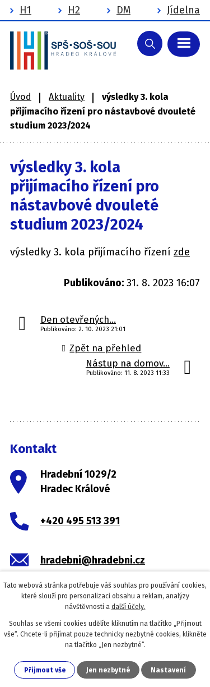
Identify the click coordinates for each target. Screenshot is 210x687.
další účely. (128, 607)
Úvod (20, 96)
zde (182, 252)
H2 (74, 10)
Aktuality (67, 96)
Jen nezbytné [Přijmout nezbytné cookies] (108, 670)
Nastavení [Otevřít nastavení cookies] (168, 670)
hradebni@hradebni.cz (92, 560)
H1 (25, 10)
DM (123, 10)
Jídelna (183, 10)
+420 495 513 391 (80, 521)
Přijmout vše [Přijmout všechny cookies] (45, 670)
